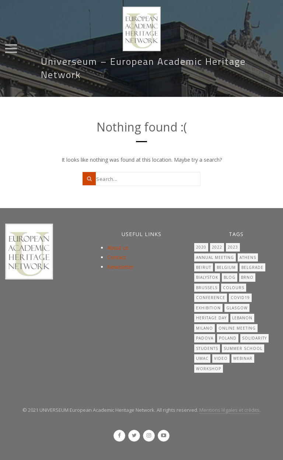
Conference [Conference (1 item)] (210, 297)
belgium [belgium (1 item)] (226, 267)
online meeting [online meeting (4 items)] (237, 328)
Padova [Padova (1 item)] (204, 338)
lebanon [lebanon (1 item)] (242, 317)
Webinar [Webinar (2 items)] (242, 358)
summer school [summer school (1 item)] (243, 348)
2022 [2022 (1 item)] (217, 247)
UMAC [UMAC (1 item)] (202, 358)
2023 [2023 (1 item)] (233, 247)
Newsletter (120, 266)
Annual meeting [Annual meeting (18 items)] (215, 257)
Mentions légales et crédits (229, 410)
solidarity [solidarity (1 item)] (254, 338)
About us (118, 247)
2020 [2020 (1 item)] (201, 247)
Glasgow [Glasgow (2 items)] (237, 307)
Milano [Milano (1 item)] (204, 328)
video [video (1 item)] (221, 358)
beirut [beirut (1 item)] (203, 267)
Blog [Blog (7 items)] (229, 277)
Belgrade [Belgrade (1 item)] (252, 267)
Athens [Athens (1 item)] (248, 257)
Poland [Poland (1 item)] (228, 338)
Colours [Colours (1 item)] (233, 287)
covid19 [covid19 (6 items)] (240, 297)
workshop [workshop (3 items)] (208, 368)
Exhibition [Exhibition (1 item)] (208, 307)
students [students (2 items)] (207, 348)
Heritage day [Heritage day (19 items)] (211, 317)
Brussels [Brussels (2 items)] (206, 287)
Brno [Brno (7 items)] (247, 277)
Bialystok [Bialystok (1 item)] (207, 277)
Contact (116, 257)
